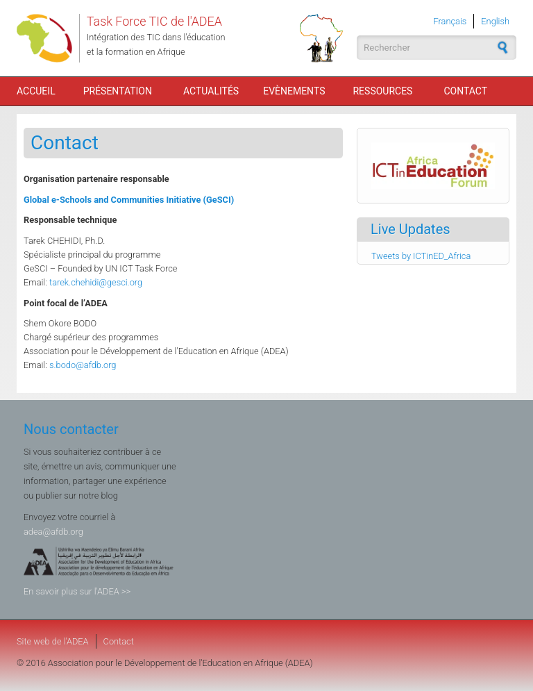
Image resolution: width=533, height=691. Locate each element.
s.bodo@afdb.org (82, 365)
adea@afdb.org (53, 531)
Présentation (117, 91)
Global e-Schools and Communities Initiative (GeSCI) (129, 199)
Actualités (211, 91)
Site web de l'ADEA (53, 641)
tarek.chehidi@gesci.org (95, 282)
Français (450, 21)
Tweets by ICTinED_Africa (421, 256)
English (495, 21)
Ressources (382, 91)
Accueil (36, 91)
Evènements (294, 91)
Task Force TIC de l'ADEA (154, 21)
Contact (465, 91)
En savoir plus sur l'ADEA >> (77, 591)
